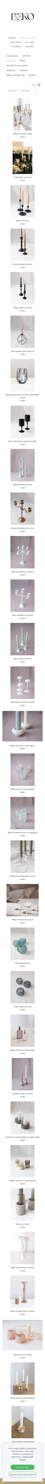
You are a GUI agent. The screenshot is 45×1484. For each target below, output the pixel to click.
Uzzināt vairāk (27, 1457)
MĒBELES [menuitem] (10, 70)
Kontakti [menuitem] (29, 46)
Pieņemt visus (22, 1467)
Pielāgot (22, 1459)
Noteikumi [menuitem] (16, 46)
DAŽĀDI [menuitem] (32, 75)
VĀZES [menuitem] (22, 60)
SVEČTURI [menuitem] (11, 60)
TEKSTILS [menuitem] (23, 70)
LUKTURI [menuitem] (26, 56)
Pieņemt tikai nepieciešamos (22, 1474)
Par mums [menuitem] (30, 42)
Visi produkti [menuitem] (12, 56)
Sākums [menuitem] (12, 37)
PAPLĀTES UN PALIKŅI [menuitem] (16, 65)
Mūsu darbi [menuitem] (15, 42)
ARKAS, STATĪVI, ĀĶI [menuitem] (15, 75)
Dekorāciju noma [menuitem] (28, 37)
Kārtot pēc (13, 90)
